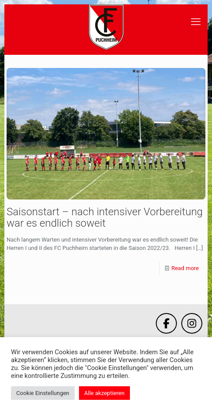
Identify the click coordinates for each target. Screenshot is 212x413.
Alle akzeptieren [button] (104, 393)
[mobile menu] (195, 21)
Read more (185, 268)
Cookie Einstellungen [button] (42, 393)
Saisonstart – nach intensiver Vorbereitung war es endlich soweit (105, 217)
